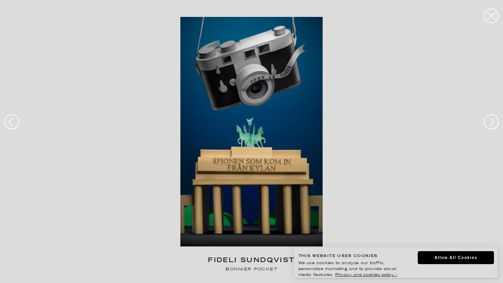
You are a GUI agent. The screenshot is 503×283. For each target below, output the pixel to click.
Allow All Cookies (456, 257)
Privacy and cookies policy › (366, 275)
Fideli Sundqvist (251, 260)
